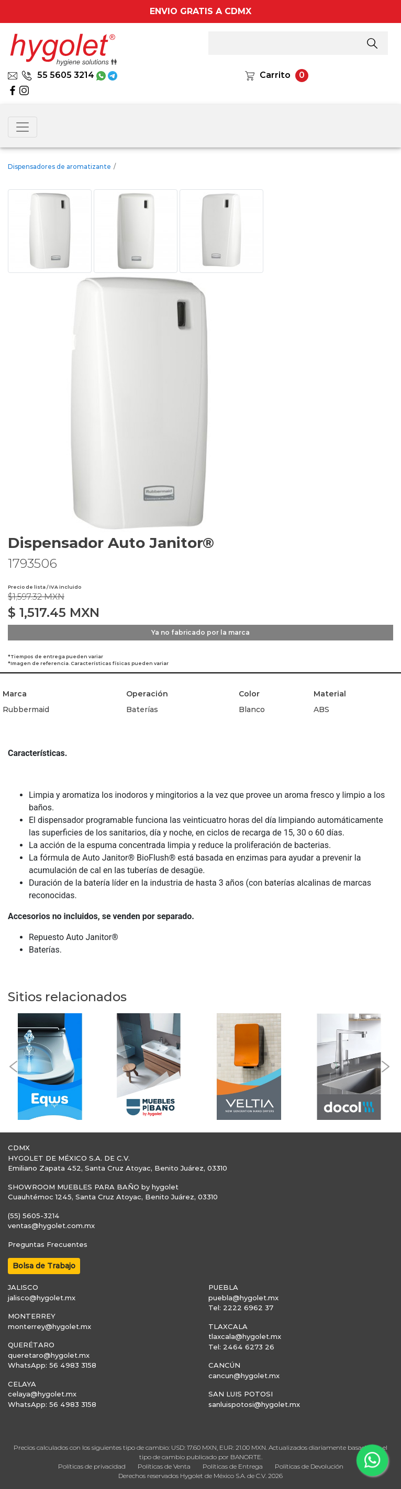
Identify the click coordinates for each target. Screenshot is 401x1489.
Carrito (275, 75)
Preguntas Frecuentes (47, 1244)
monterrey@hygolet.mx (49, 1326)
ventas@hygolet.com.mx (51, 1225)
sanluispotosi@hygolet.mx (254, 1404)
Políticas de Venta (164, 1466)
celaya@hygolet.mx (42, 1394)
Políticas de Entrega (233, 1466)
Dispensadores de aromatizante (59, 166)
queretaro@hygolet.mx (49, 1355)
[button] (13, 1066)
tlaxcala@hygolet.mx (244, 1336)
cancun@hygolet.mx (244, 1375)
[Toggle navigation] (22, 127)
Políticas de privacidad (92, 1466)
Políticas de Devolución (309, 1466)
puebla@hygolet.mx (243, 1297)
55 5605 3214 (57, 75)
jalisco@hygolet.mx (41, 1297)
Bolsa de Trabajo (44, 1265)
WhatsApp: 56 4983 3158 (52, 1365)
